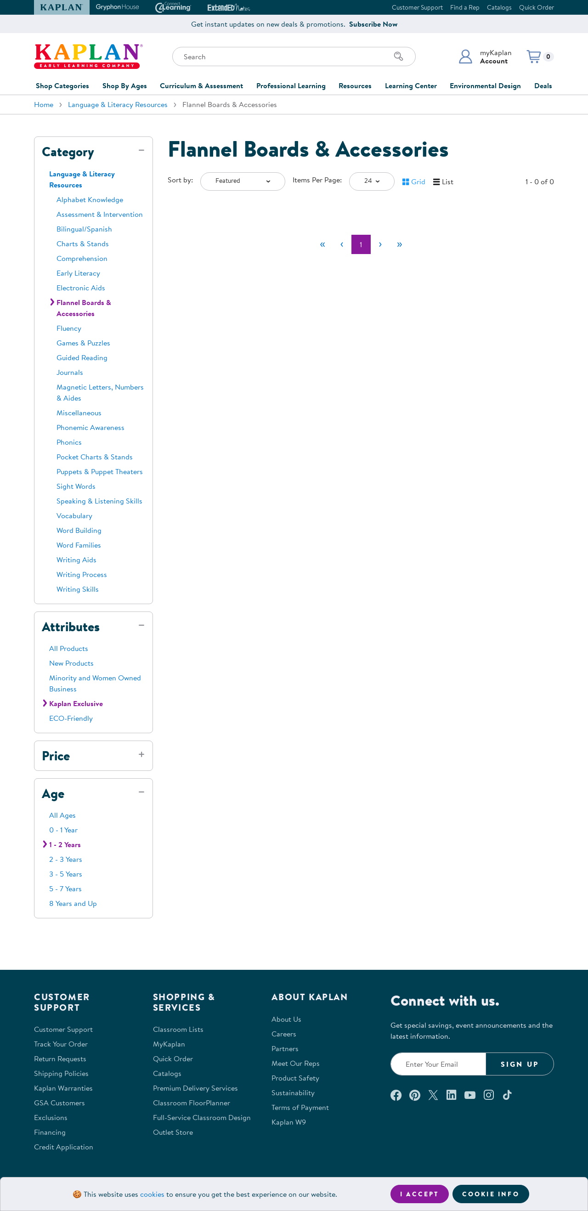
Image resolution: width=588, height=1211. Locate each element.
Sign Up (520, 1064)
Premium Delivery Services (195, 1088)
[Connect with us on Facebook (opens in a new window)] (395, 1095)
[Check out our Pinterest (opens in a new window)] (414, 1095)
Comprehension (82, 258)
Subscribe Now (373, 24)
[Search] (399, 56)
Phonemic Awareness (90, 427)
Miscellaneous (79, 412)
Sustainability (293, 1092)
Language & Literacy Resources (118, 104)
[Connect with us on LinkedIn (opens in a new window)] (451, 1095)
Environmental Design (485, 85)
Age (53, 793)
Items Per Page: (317, 180)
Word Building (79, 530)
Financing (50, 1132)
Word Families (79, 545)
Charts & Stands (83, 243)
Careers (283, 1034)
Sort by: (180, 180)
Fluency (69, 328)
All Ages (62, 815)
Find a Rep (465, 7)
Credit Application (63, 1147)
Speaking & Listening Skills (99, 501)
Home (43, 104)
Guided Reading (82, 357)
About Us (286, 1019)
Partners (285, 1048)
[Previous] (341, 244)
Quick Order (536, 7)
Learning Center (411, 85)
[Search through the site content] (294, 56)
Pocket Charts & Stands (95, 457)
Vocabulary (74, 515)
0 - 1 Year (63, 830)
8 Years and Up (73, 903)
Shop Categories (62, 85)
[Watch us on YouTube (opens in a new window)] (470, 1095)
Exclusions (51, 1117)
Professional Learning (291, 85)
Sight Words (76, 486)
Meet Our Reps (295, 1063)
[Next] (380, 244)
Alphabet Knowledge (90, 199)
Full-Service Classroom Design (202, 1117)
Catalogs (499, 7)
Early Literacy (78, 273)
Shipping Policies (61, 1073)
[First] (322, 244)
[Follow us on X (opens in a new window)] (433, 1095)
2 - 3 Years (65, 859)
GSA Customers (59, 1103)
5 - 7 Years (65, 888)
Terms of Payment (300, 1107)
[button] (485, 56)
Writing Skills (78, 589)
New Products (71, 663)
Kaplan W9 (288, 1122)
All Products (68, 648)
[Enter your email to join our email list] (438, 1064)
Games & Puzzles (83, 343)
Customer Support (417, 7)
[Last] (399, 244)
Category (68, 151)
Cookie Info (491, 1194)
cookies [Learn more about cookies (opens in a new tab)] (152, 1194)
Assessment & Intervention (100, 214)
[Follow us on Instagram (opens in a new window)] (488, 1095)
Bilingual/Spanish (84, 229)
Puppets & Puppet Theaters (100, 471)
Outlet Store (173, 1132)
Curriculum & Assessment (201, 85)
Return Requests (60, 1058)
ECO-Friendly (71, 718)
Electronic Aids (81, 288)
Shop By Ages (124, 85)
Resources (355, 85)
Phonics (69, 442)
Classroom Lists (178, 1029)
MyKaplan (169, 1044)
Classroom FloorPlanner (191, 1103)
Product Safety (295, 1078)
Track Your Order (61, 1044)
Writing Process (82, 574)
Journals (70, 372)
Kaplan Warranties (63, 1088)
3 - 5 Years (65, 874)
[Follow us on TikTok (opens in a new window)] (507, 1095)
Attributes (71, 626)
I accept (419, 1194)
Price (56, 755)
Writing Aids (76, 560)
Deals (543, 85)
